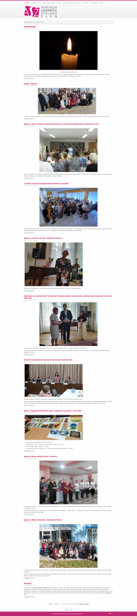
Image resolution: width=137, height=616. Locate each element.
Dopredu (81, 604)
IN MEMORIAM (30, 27)
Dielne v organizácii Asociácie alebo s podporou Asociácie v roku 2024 (52, 411)
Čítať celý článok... (30, 78)
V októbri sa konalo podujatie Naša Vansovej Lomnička (46, 184)
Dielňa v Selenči (30, 84)
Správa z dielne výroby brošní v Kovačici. (40, 456)
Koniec (87, 604)
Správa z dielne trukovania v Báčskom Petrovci (43, 520)
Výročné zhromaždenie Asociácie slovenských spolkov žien (48, 360)
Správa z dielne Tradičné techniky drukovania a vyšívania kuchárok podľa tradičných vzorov (61, 124)
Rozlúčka (27, 583)
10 (77, 604)
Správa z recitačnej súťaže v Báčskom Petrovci (43, 238)
